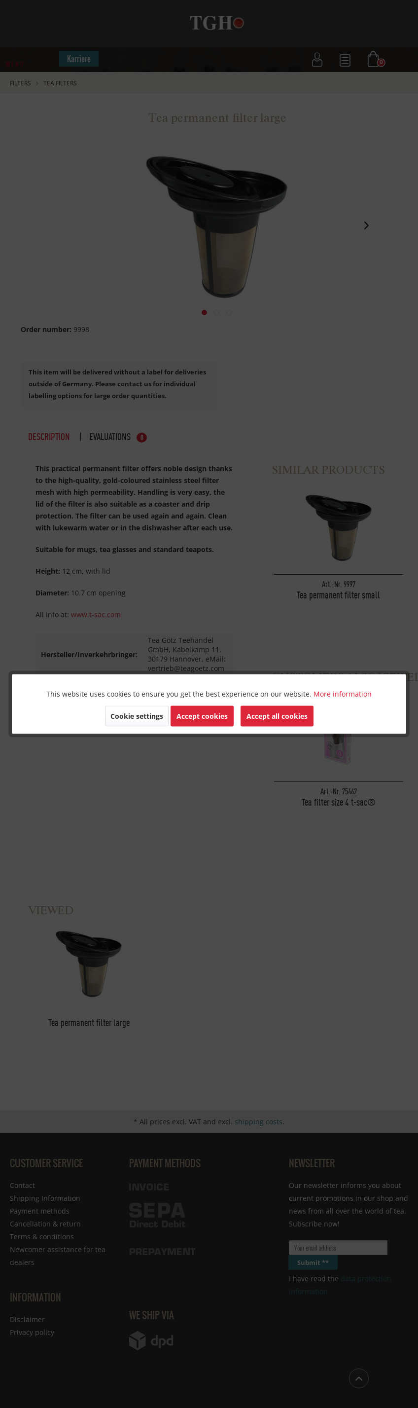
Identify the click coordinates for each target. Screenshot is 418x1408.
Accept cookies (202, 716)
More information (343, 694)
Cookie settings (136, 716)
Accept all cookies (277, 716)
